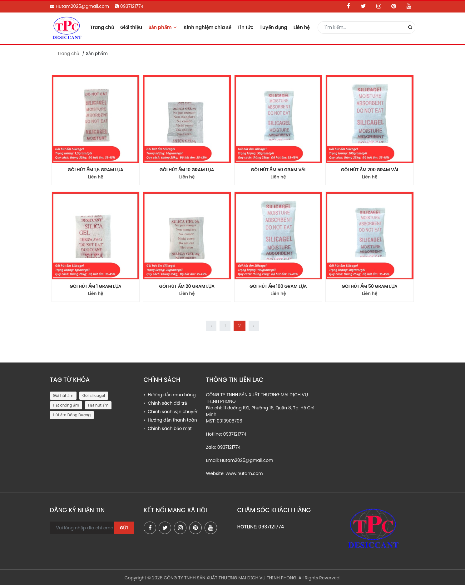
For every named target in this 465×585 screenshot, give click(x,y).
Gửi (124, 528)
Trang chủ (102, 27)
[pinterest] (195, 528)
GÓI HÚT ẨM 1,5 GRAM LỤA (95, 170)
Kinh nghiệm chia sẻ (207, 27)
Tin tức (245, 27)
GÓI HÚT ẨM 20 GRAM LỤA (187, 286)
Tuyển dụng (273, 27)
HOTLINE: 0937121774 (260, 526)
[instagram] (180, 528)
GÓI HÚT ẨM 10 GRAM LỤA (187, 170)
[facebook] (150, 528)
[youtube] (211, 528)
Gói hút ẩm (63, 395)
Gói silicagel (93, 395)
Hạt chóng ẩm (66, 405)
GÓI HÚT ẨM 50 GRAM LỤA (370, 286)
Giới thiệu (131, 27)
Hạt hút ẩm (98, 405)
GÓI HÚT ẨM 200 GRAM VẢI (369, 170)
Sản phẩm (162, 27)
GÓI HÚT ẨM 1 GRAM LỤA (95, 286)
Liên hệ (302, 27)
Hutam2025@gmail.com (79, 6)
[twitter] (165, 528)
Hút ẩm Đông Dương (72, 415)
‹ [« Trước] (211, 325)
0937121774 (129, 6)
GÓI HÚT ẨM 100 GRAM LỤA (278, 286)
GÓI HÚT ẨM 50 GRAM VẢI (278, 170)
